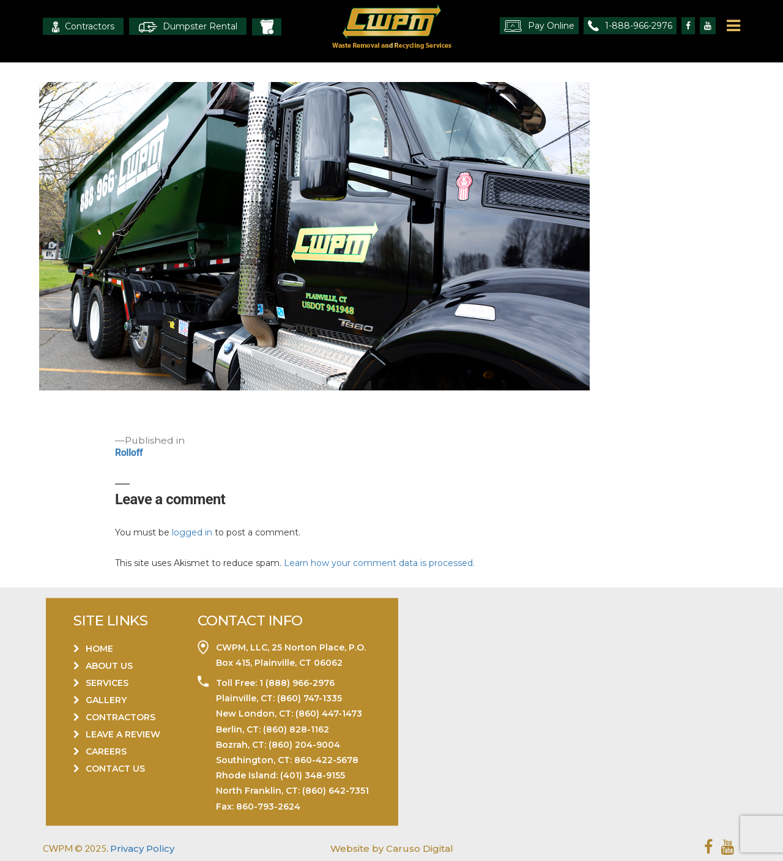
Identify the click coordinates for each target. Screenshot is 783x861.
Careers (106, 751)
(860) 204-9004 (304, 744)
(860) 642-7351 (335, 791)
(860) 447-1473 (328, 714)
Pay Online (539, 26)
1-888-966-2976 (630, 25)
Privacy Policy (142, 848)
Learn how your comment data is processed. (379, 562)
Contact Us (115, 768)
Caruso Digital (418, 848)
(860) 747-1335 (308, 698)
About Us (109, 665)
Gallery (106, 700)
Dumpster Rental (187, 26)
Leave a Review (123, 734)
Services (107, 682)
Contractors (83, 26)
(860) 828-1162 (296, 729)
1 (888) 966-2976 (296, 682)
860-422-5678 (326, 760)
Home (99, 648)
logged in (192, 532)
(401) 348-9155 (312, 775)
